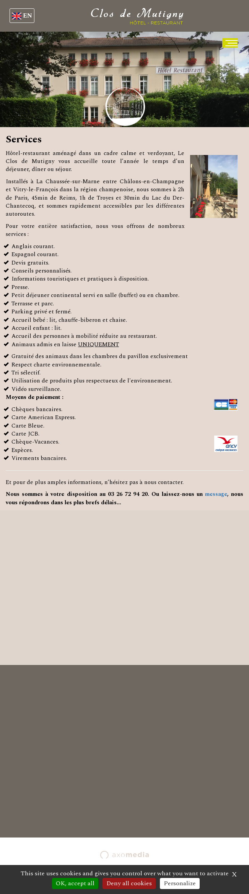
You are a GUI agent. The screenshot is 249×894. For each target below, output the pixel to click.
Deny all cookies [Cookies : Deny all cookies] (129, 883)
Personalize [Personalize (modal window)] (180, 883)
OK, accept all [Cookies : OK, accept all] (75, 883)
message (216, 494)
